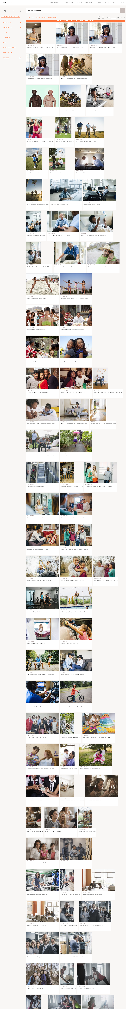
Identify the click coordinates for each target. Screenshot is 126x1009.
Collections (69, 2)
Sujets (79, 2)
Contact (88, 2)
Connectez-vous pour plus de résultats (75, 21)
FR (121, 2)
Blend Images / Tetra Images (10, 16)
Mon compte (102, 2)
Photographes (56, 2)
